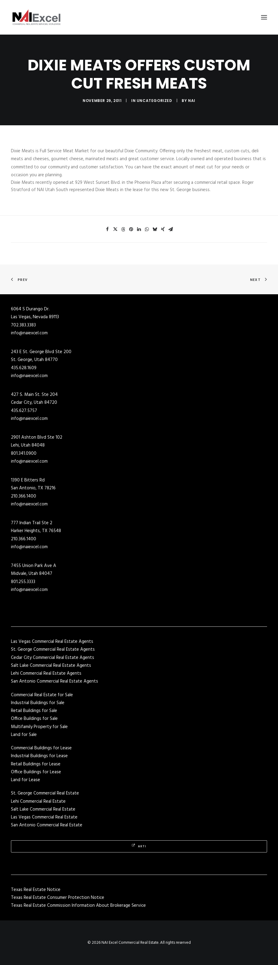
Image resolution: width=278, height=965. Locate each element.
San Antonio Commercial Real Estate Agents (54, 681)
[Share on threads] (123, 229)
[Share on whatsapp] (147, 229)
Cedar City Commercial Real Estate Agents (52, 657)
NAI (191, 100)
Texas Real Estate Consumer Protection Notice (57, 897)
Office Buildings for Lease (36, 772)
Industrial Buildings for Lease (39, 756)
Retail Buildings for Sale (34, 710)
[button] (264, 17)
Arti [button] (139, 846)
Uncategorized (154, 100)
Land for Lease (25, 780)
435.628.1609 (23, 368)
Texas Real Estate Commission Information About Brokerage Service (78, 905)
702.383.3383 (23, 325)
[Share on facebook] (107, 229)
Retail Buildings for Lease (35, 764)
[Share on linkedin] (139, 229)
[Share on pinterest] (131, 229)
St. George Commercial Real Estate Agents (53, 649)
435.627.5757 (24, 410)
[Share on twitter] (115, 229)
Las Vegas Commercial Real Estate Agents (52, 641)
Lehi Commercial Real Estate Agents (46, 673)
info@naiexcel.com (29, 333)
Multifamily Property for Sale (39, 726)
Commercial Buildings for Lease (41, 748)
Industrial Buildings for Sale (37, 703)
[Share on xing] (162, 229)
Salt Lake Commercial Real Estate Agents (51, 665)
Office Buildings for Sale (34, 718)
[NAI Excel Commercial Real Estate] (36, 17)
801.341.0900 (23, 453)
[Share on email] (170, 229)
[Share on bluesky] (155, 229)
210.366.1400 (23, 496)
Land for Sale (24, 734)
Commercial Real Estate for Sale (42, 695)
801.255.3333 (23, 581)
